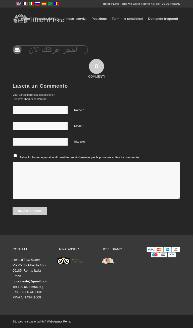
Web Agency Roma (59, 321)
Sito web (79, 141)
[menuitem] (25, 19)
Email (78, 126)
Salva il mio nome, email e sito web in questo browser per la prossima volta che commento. (80, 157)
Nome (79, 110)
